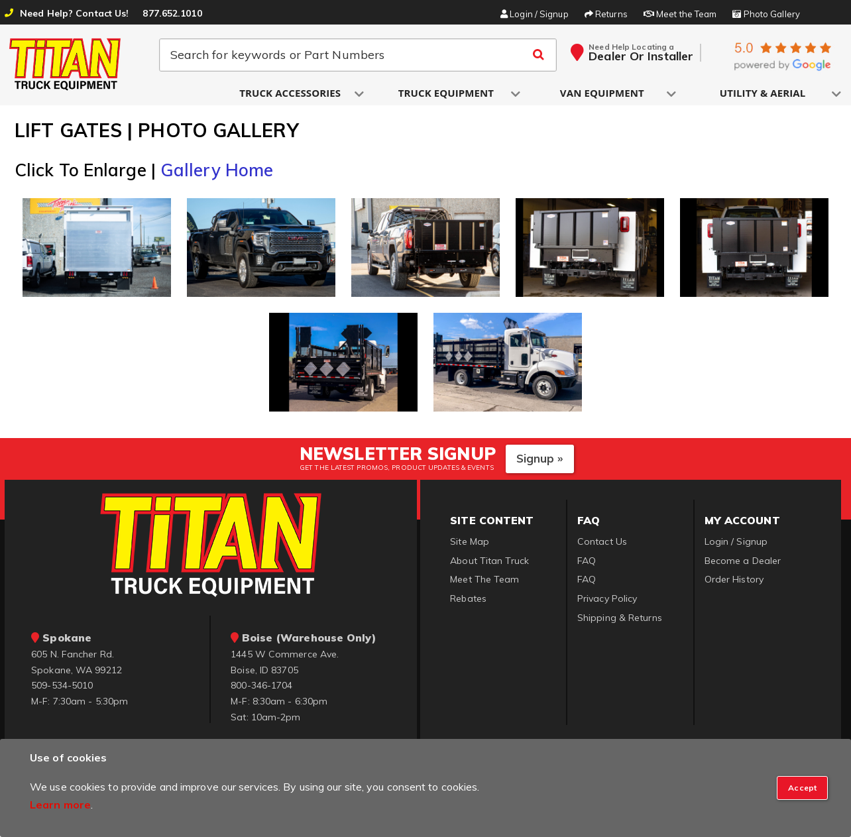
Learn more (60, 804)
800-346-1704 (261, 687)
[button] (291, 93)
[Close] (802, 788)
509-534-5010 (62, 687)
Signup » (539, 460)
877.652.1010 (171, 13)
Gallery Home (216, 172)
